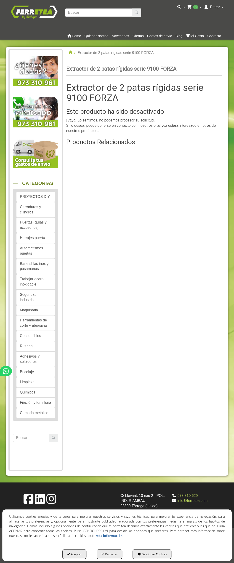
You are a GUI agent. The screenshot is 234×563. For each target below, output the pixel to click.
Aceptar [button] (74, 554)
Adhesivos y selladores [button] (30, 359)
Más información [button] (109, 535)
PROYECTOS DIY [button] (35, 197)
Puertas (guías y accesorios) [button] (33, 224)
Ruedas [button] (26, 346)
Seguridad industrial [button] (28, 297)
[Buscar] (136, 12)
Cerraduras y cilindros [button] (30, 209)
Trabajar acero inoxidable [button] (31, 281)
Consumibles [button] (30, 336)
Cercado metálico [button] (34, 413)
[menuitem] (181, 7)
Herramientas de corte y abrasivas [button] (34, 322)
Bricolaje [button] (27, 372)
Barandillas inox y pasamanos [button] (34, 266)
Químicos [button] (27, 392)
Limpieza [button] (27, 382)
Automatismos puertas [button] (31, 250)
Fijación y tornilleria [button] (35, 402)
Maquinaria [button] (29, 310)
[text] (98, 12)
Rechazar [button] (109, 554)
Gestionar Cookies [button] (152, 554)
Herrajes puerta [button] (32, 238)
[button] (34, 11)
